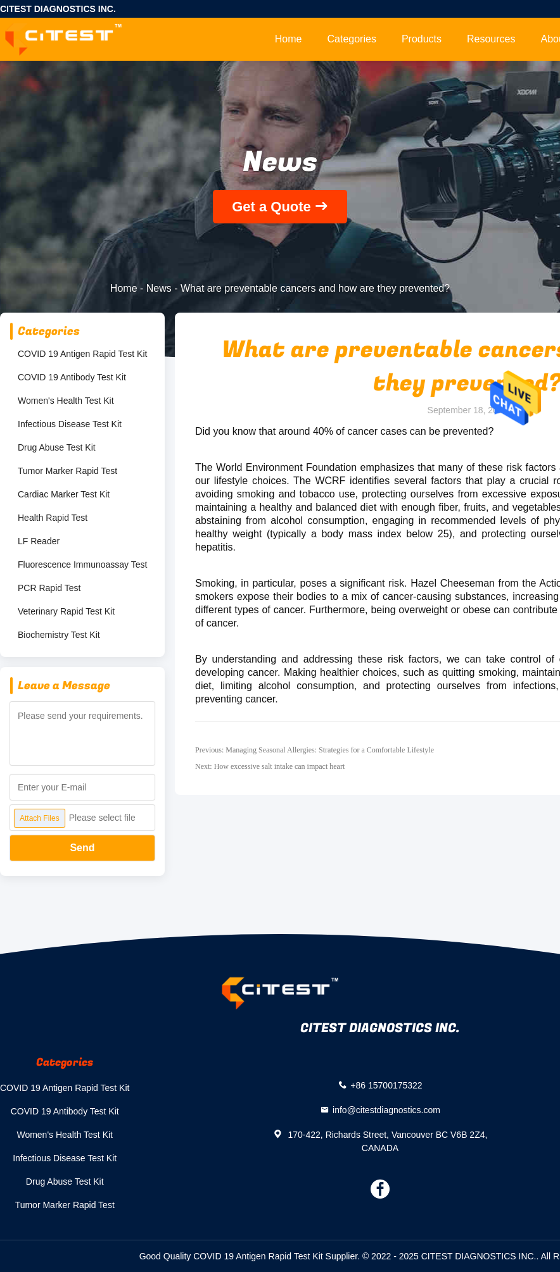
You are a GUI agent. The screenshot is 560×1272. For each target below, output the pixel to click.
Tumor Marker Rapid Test (67, 471)
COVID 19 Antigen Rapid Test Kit (82, 354)
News (159, 288)
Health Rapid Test (52, 518)
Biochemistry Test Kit (59, 635)
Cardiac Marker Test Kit (64, 494)
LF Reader (39, 541)
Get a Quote (271, 207)
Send (82, 847)
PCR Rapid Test (49, 588)
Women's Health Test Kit (66, 401)
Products (422, 39)
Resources (491, 39)
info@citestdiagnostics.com (386, 1109)
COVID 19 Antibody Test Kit (72, 377)
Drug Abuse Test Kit (57, 447)
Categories (352, 39)
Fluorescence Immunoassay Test (82, 564)
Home (288, 39)
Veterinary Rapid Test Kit (66, 611)
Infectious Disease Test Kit (70, 424)
